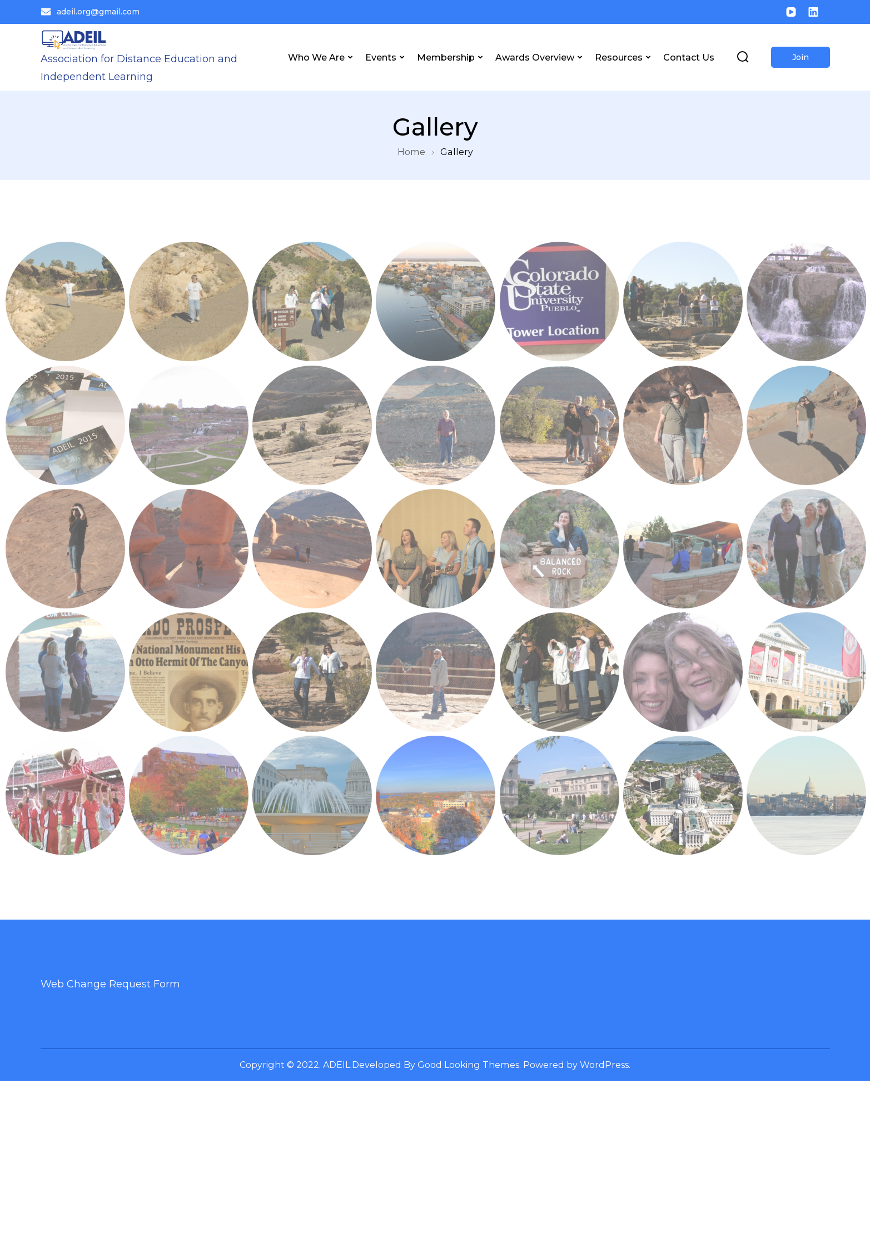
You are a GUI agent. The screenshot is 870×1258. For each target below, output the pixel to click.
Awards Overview (534, 57)
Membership (446, 57)
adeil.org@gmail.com (90, 12)
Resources (619, 57)
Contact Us (688, 57)
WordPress (604, 1064)
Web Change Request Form (110, 984)
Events (380, 57)
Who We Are (316, 57)
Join (800, 57)
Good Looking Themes (468, 1064)
